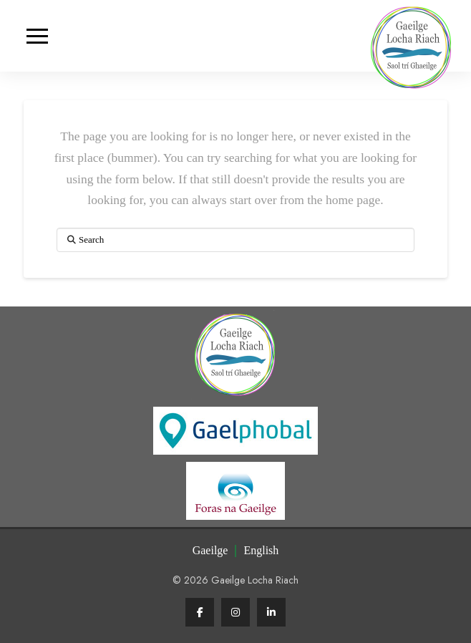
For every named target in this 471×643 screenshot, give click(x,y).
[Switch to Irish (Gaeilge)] (210, 551)
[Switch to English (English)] (261, 551)
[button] (36, 36)
